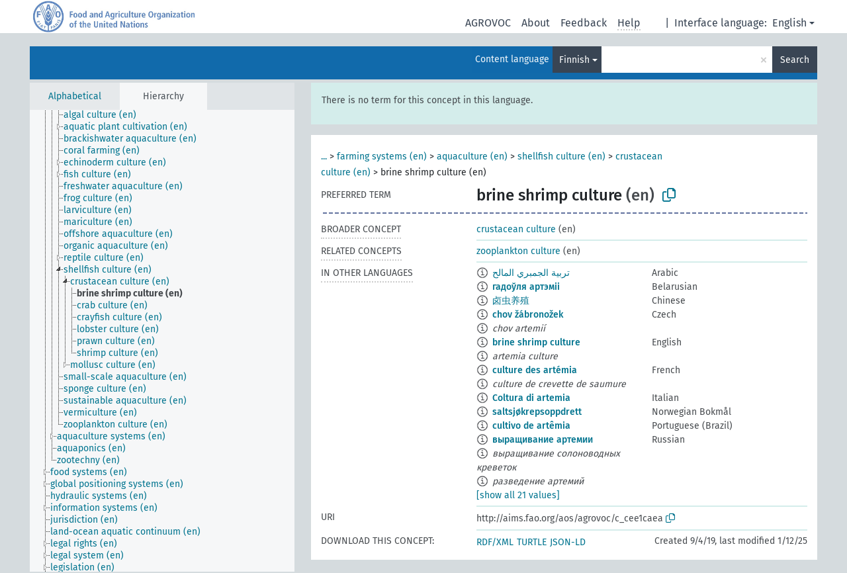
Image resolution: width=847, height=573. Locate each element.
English (789, 23)
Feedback (583, 23)
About (535, 23)
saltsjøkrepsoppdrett (537, 412)
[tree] (162, 341)
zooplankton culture (518, 251)
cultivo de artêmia (531, 425)
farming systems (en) (382, 156)
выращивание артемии (542, 439)
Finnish (574, 60)
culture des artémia (534, 370)
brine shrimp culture (536, 342)
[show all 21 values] (518, 495)
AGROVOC (488, 23)
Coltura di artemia (531, 398)
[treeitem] (105, 115)
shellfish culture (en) (561, 156)
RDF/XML (494, 542)
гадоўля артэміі (526, 286)
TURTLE (532, 542)
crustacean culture (516, 229)
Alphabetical (74, 96)
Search (794, 60)
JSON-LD (568, 542)
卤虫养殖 (510, 300)
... (324, 156)
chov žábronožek (527, 314)
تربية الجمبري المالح (531, 273)
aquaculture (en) (472, 156)
